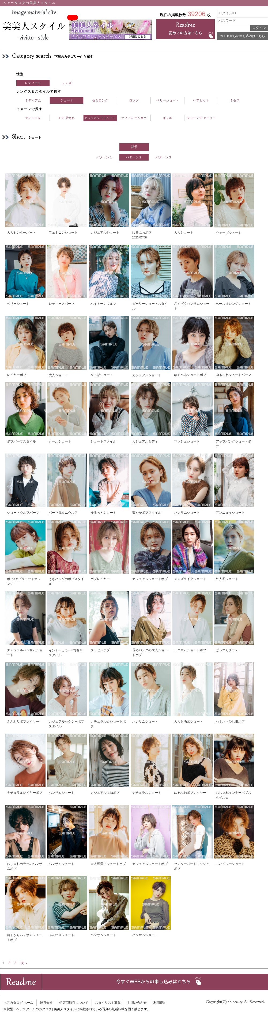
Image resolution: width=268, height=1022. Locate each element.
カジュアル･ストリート (100, 117)
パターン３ (164, 157)
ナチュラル (32, 117)
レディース (33, 83)
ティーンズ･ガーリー (201, 117)
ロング (134, 100)
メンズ (66, 83)
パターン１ (104, 157)
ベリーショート (167, 100)
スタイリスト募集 (108, 1003)
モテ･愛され (66, 117)
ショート (66, 100)
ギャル (167, 117)
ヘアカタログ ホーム (18, 1003)
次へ (24, 963)
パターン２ (134, 157)
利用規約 (159, 1003)
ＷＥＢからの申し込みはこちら (242, 36)
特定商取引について (73, 1003)
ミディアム (33, 100)
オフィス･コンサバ (133, 117)
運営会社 (46, 1003)
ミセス (235, 100)
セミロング (100, 100)
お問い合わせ (137, 1003)
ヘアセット (201, 100)
